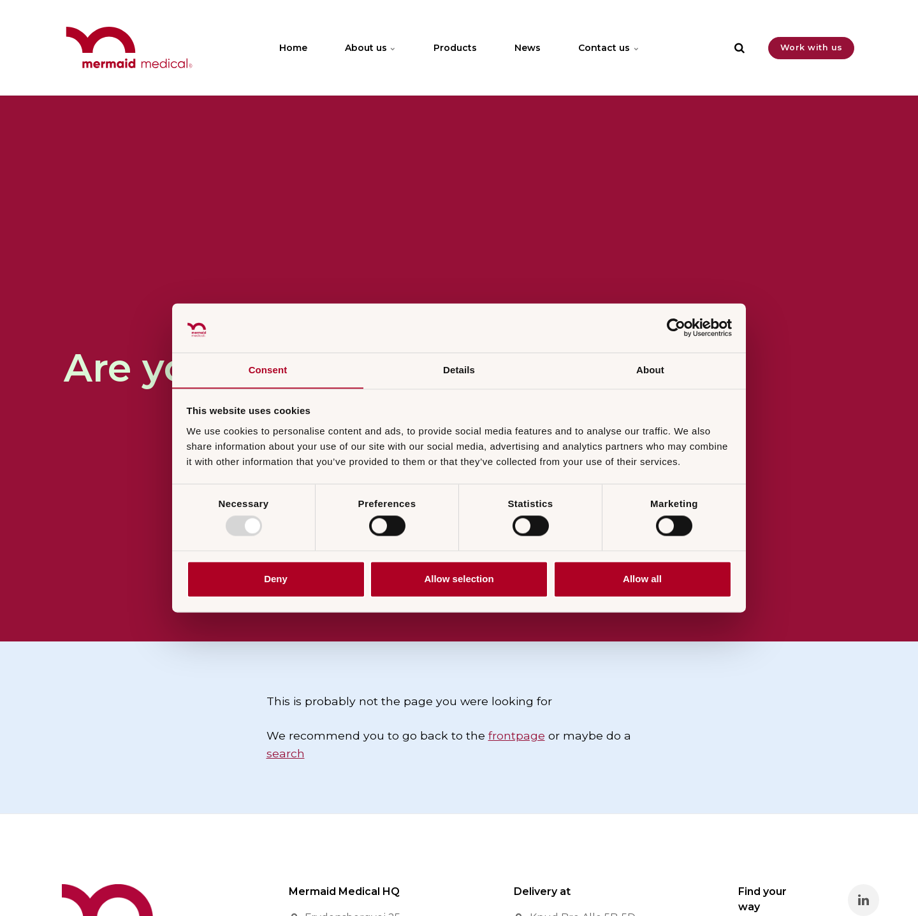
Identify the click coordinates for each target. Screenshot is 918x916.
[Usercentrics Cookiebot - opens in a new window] (676, 327)
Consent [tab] (268, 369)
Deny (276, 579)
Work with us (811, 47)
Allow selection (458, 579)
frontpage (516, 735)
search (285, 753)
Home (292, 48)
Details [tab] (459, 369)
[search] (739, 48)
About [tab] (650, 369)
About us (369, 48)
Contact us (609, 48)
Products (455, 48)
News (528, 48)
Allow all (642, 579)
